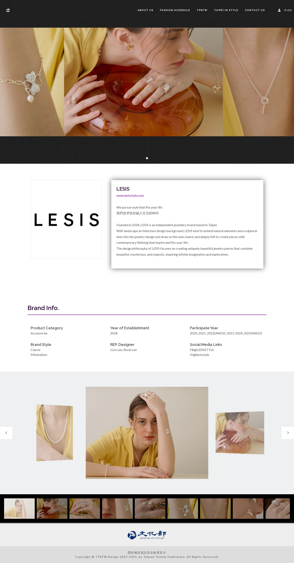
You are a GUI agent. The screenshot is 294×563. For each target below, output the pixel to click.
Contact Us (255, 10)
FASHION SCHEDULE (175, 10)
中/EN (285, 9)
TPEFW (202, 10)
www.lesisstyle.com (130, 195)
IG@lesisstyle (199, 355)
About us (145, 10)
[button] (147, 158)
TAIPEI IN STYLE (226, 10)
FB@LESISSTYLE (202, 350)
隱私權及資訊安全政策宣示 (147, 552)
